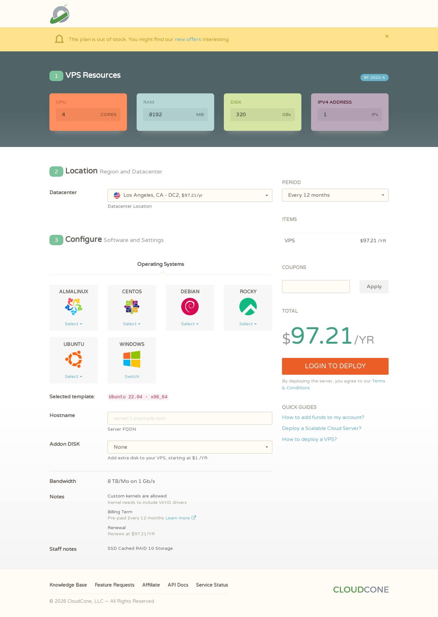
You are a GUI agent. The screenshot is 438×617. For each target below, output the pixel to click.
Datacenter (63, 192)
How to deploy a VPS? (309, 439)
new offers (188, 39)
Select (73, 324)
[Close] (387, 36)
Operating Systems (160, 264)
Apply (374, 286)
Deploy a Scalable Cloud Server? (321, 428)
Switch (132, 376)
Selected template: (72, 396)
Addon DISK (64, 444)
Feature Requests (114, 585)
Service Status (212, 585)
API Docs (178, 585)
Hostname (62, 415)
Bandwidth (62, 481)
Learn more (180, 518)
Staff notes (63, 549)
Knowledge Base (68, 585)
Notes (56, 497)
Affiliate (151, 585)
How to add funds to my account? (323, 417)
